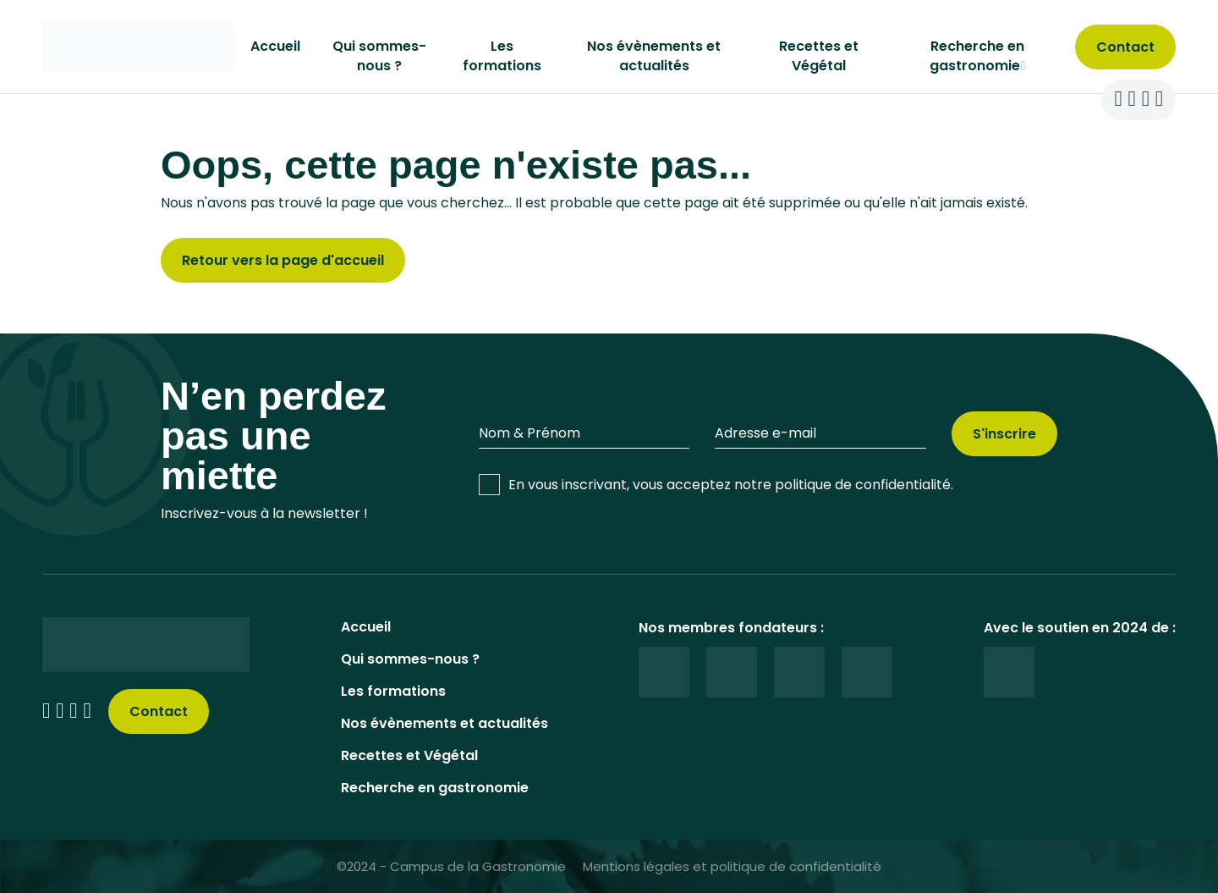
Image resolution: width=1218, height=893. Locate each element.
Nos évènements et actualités (654, 55)
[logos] (664, 672)
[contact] (1125, 47)
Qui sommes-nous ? (379, 55)
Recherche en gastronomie (435, 787)
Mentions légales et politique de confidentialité (732, 866)
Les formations (502, 55)
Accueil (275, 46)
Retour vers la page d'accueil (283, 260)
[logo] (137, 45)
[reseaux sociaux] (1118, 100)
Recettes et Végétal (819, 55)
